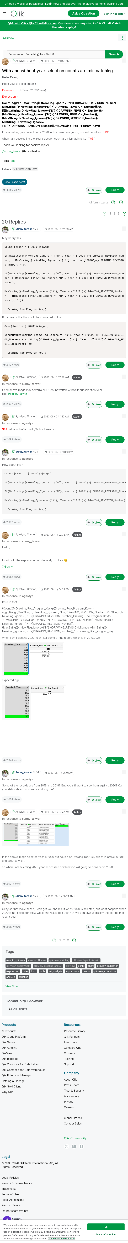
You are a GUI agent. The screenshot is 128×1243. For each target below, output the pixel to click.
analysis (10, 984)
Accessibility (71, 1103)
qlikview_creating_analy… (48, 973)
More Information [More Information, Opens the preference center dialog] (106, 1234)
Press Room (71, 1092)
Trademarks (9, 1196)
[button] (124, 60)
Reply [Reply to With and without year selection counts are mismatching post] (115, 190)
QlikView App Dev (25, 168)
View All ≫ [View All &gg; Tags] (12, 993)
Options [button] (122, 37)
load (33, 978)
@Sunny (7, 574)
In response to (21, 391)
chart (91, 973)
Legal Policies (10, 1185)
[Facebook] (81, 1154)
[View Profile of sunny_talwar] (23, 228)
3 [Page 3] (118, 213)
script (81, 973)
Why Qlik (7, 1099)
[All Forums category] (7, 1016)
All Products (9, 1038)
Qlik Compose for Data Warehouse (23, 1077)
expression (12, 978)
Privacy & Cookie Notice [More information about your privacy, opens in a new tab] (61, 1238)
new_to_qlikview (15, 967)
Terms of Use (10, 1202)
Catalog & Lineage (13, 1088)
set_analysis (55, 978)
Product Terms (11, 1213)
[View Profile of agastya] (20, 60)
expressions (72, 978)
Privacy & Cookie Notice (17, 1190)
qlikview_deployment (18, 973)
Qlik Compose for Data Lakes (20, 1072)
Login (48, 3)
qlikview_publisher (107, 973)
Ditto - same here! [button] (15, 181)
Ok (106, 1226)
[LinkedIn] (74, 1154)
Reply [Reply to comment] (115, 372)
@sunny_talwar (11, 151)
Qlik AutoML (9, 1055)
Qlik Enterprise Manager (16, 1083)
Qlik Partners (72, 1044)
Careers (69, 1115)
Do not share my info (15, 1218)
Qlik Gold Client (11, 1094)
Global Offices (73, 1125)
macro (86, 978)
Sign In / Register (114, 13)
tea (13, 160)
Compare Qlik (72, 1055)
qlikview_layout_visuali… (86, 967)
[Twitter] (66, 1154)
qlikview (70, 973)
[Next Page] (124, 214)
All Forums (20, 1016)
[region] (64, 1231)
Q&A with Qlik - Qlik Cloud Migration (32, 23)
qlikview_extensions (104, 978)
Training (69, 1066)
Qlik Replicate (10, 1066)
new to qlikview (37, 967)
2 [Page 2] (114, 213)
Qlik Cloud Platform (14, 1044)
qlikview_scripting (59, 967)
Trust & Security (74, 1098)
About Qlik (70, 1087)
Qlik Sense (8, 1049)
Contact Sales (73, 1131)
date (25, 978)
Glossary (69, 1061)
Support (69, 1072)
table (42, 978)
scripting (23, 984)
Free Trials (70, 1049)
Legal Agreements (13, 1207)
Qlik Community (75, 1146)
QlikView (8, 38)
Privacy (68, 1109)
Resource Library (74, 1038)
